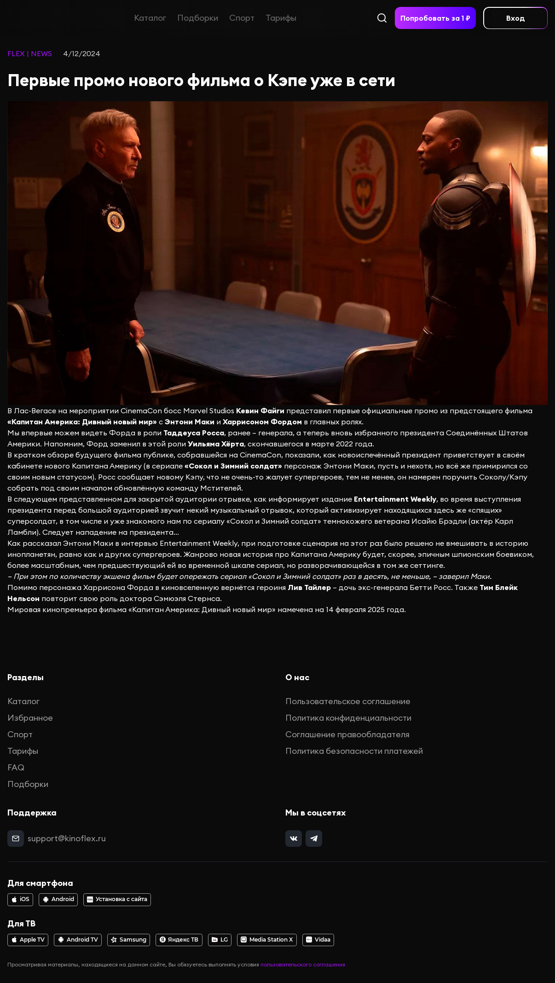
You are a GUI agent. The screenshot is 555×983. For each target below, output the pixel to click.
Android (58, 899)
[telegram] (314, 838)
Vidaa (318, 940)
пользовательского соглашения (302, 964)
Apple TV (28, 940)
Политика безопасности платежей (354, 751)
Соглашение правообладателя (347, 734)
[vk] (293, 838)
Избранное (30, 717)
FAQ (15, 767)
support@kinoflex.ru (67, 838)
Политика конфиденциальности (348, 717)
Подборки (197, 17)
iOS (20, 899)
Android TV (78, 940)
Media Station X (267, 940)
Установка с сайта (117, 899)
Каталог (150, 17)
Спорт (241, 17)
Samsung (128, 940)
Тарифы (281, 17)
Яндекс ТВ (179, 940)
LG (220, 940)
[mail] (15, 838)
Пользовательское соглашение (347, 701)
